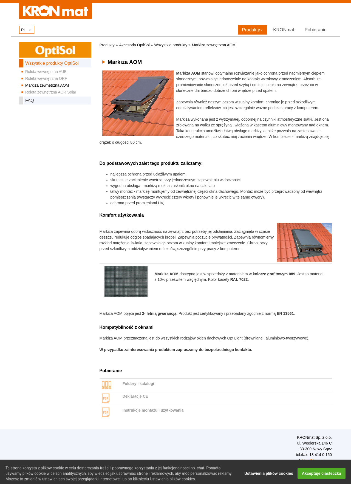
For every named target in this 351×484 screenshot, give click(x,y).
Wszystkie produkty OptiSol (52, 63)
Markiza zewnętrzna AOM (47, 85)
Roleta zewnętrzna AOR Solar (50, 92)
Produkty (252, 29)
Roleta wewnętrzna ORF (46, 78)
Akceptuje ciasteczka (321, 477)
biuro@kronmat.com (317, 461)
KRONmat (283, 29)
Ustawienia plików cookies (268, 477)
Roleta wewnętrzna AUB (46, 71)
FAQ (29, 100)
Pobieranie (316, 29)
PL (23, 30)
